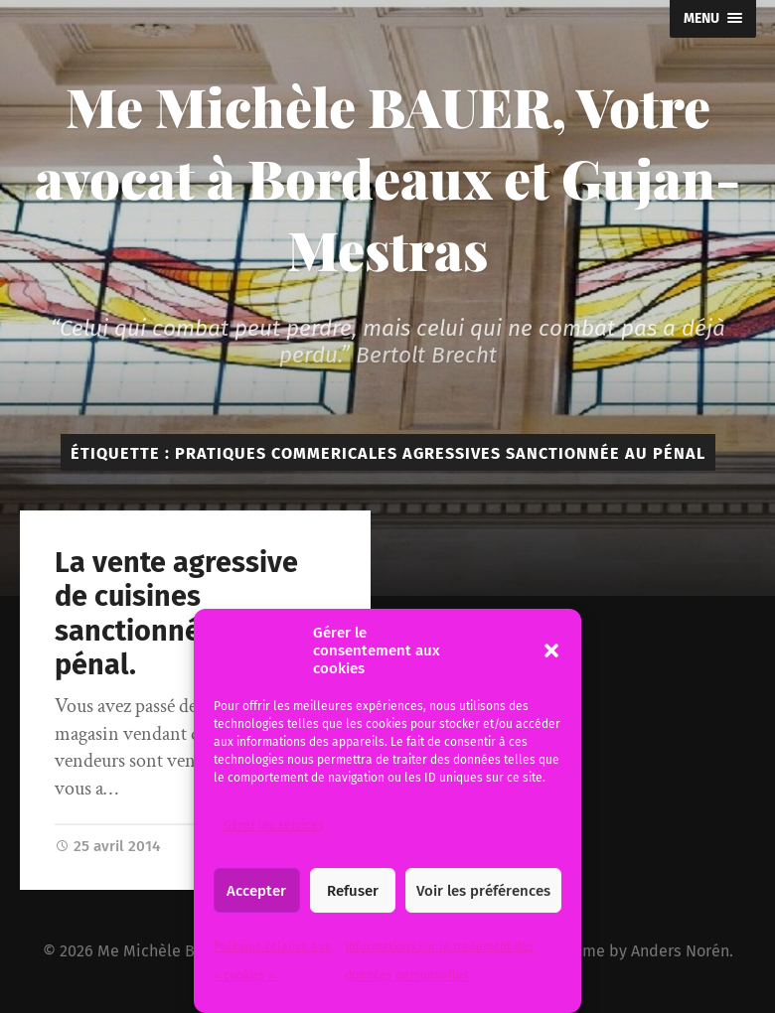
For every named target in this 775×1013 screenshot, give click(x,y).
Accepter (256, 891)
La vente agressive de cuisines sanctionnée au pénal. (176, 614)
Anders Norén (680, 950)
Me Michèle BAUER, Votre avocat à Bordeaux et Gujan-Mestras (387, 178)
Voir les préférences (483, 891)
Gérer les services (274, 825)
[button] (551, 650)
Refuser (353, 891)
